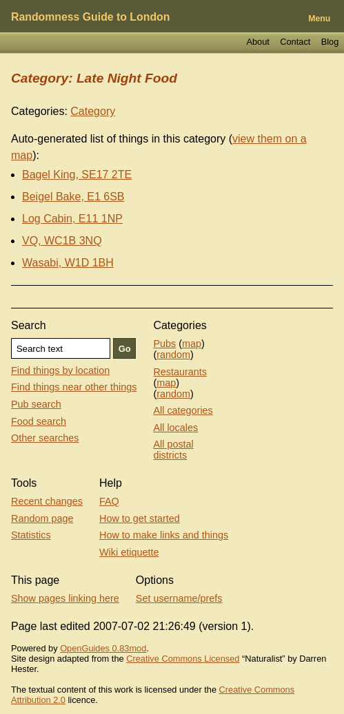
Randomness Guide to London (90, 17)
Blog (330, 41)
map (191, 343)
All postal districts (173, 450)
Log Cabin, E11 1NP (72, 218)
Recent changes (47, 501)
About (257, 41)
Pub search (36, 404)
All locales (175, 427)
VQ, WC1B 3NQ (62, 240)
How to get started (139, 518)
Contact (295, 41)
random (173, 354)
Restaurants (180, 371)
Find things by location (60, 370)
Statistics (31, 534)
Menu (319, 18)
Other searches (45, 437)
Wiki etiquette (129, 552)
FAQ (109, 501)
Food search (38, 421)
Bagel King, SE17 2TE (77, 174)
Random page (42, 518)
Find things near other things (73, 386)
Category (92, 111)
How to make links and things (163, 534)
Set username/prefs (179, 598)
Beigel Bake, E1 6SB (73, 196)
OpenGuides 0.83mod (103, 648)
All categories (182, 410)
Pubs (164, 343)
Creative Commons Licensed (182, 658)
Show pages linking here (65, 598)
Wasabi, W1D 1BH (68, 263)
